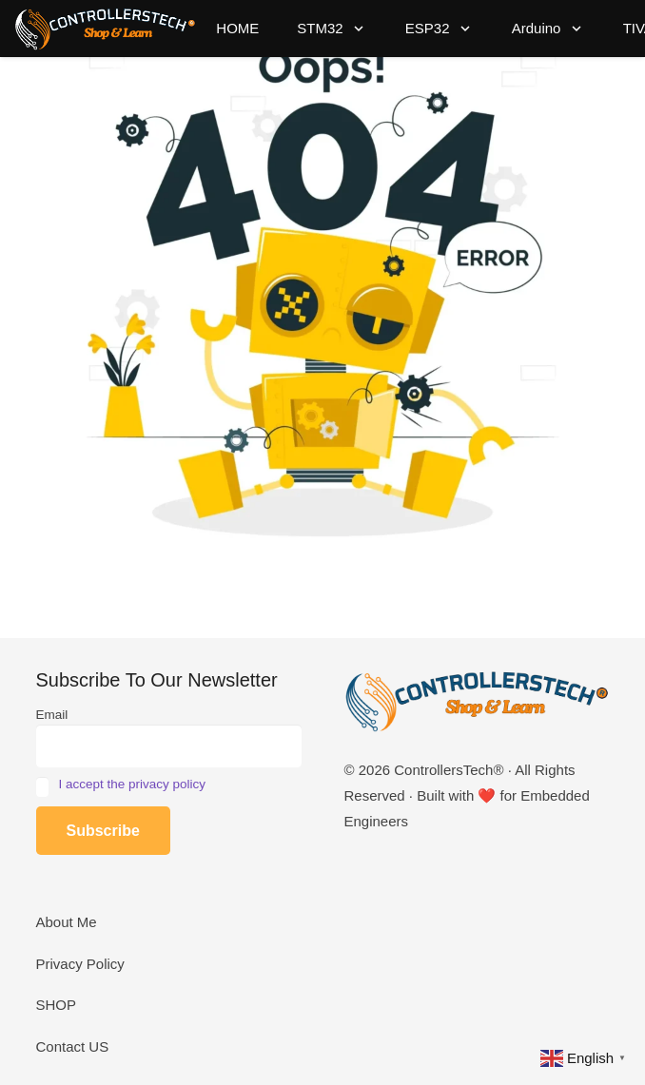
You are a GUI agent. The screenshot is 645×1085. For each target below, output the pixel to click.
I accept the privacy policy (132, 784)
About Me (66, 922)
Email (52, 714)
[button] (355, 28)
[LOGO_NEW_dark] (105, 28)
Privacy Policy (80, 964)
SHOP (56, 1005)
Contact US (72, 1046)
